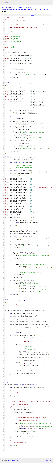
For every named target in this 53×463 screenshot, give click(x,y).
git (16, 7)
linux (3, 7)
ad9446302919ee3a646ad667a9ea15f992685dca (17, 9)
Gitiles (9, 460)
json (50, 460)
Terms (17, 460)
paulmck (21, 7)
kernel (12, 7)
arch (36, 9)
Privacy (13, 460)
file (32, 15)
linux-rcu (28, 7)
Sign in (49, 2)
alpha (40, 9)
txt (47, 460)
